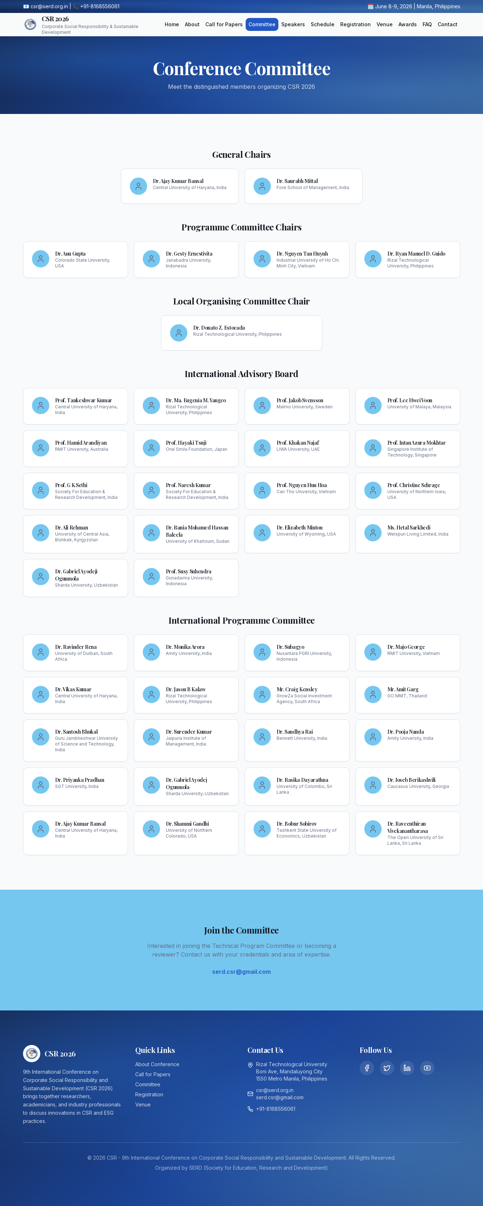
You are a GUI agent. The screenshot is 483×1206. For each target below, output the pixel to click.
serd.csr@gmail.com (241, 971)
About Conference (157, 1064)
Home (172, 24)
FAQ (427, 24)
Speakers (293, 24)
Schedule (322, 24)
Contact (447, 24)
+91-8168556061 (275, 1109)
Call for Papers (224, 24)
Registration (355, 24)
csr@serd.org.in (274, 1090)
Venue (385, 24)
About (192, 24)
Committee (262, 24)
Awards (407, 24)
